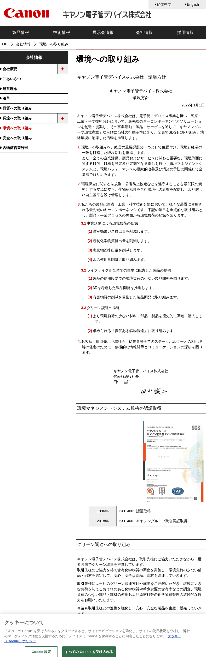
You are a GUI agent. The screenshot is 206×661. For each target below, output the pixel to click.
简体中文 (164, 4)
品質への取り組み (17, 108)
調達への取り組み (17, 118)
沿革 (6, 98)
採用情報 (185, 32)
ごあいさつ (12, 79)
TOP (4, 44)
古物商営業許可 (15, 148)
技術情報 (61, 32)
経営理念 (10, 89)
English (193, 4)
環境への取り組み (17, 128)
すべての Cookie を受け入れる (89, 654)
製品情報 (20, 32)
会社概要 (10, 69)
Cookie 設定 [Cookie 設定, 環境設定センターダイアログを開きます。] (41, 654)
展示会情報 (103, 32)
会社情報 (144, 32)
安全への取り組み (17, 138)
